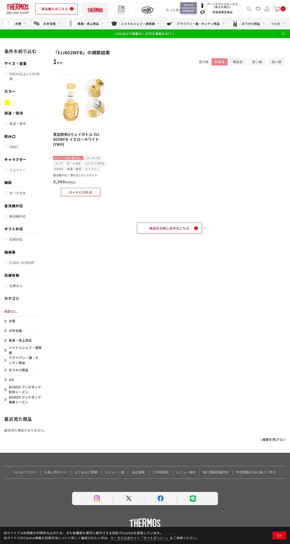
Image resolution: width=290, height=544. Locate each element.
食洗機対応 (17, 216)
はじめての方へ (25, 472)
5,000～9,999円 (21, 262)
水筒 (12, 23)
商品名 (238, 62)
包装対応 (16, 239)
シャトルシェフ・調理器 (132, 23)
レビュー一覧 (115, 472)
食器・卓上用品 (82, 23)
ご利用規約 (160, 472)
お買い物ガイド (55, 472)
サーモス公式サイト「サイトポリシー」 (140, 538)
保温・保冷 (17, 123)
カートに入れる (80, 192)
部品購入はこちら (55, 9)
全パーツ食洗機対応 (67, 158)
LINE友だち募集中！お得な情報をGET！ (145, 34)
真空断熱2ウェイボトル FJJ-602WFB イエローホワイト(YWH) (77, 139)
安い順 (257, 62)
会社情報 (138, 472)
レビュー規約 (186, 472)
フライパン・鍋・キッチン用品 (192, 23)
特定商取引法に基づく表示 (256, 472)
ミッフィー (17, 170)
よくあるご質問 (86, 472)
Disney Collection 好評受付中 (188, 8)
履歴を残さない (274, 439)
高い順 (276, 62)
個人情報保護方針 (216, 472)
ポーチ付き (17, 193)
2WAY (13, 147)
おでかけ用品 (245, 23)
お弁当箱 (44, 23)
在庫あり (16, 286)
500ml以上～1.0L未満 (24, 76)
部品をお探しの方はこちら (169, 228)
